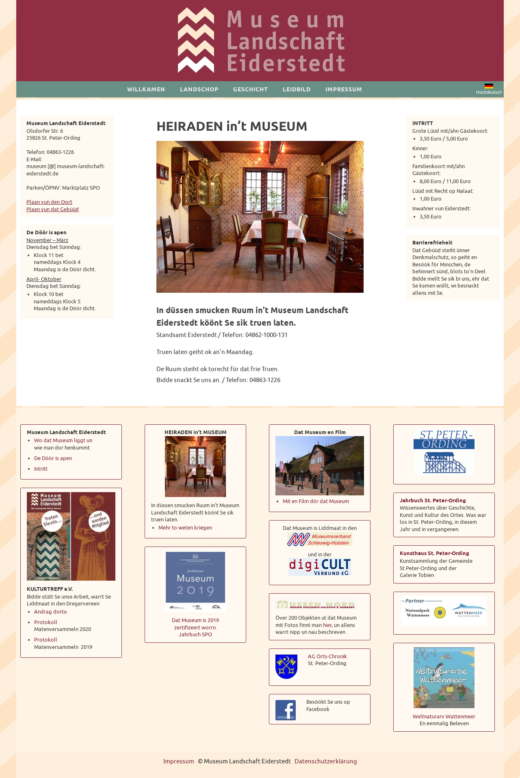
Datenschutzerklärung (326, 761)
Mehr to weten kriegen (185, 527)
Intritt (41, 468)
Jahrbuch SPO (195, 634)
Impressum (178, 761)
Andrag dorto (50, 611)
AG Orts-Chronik (327, 656)
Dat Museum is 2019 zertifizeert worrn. (195, 624)
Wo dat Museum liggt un (63, 440)
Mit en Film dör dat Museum (316, 501)
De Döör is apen (53, 458)
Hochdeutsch (489, 89)
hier (327, 625)
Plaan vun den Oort (49, 202)
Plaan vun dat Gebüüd (52, 209)
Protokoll (45, 622)
